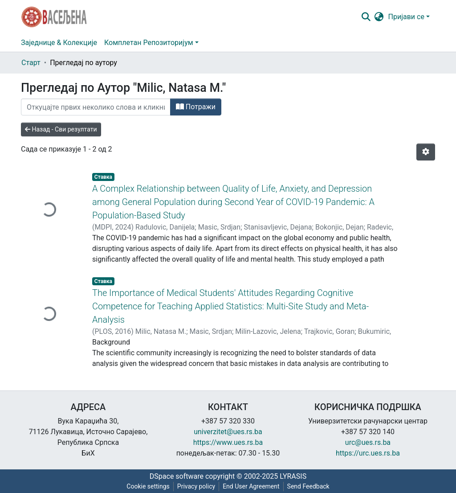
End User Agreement (251, 486)
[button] (379, 17)
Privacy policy (196, 486)
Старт (31, 62)
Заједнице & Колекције (59, 42)
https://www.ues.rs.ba (228, 442)
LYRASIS (293, 476)
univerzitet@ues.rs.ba (228, 431)
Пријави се (406, 16)
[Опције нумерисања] (425, 152)
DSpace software (177, 476)
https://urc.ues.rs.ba (368, 453)
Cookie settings (148, 486)
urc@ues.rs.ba (368, 442)
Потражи (196, 107)
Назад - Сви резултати (61, 129)
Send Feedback (308, 486)
